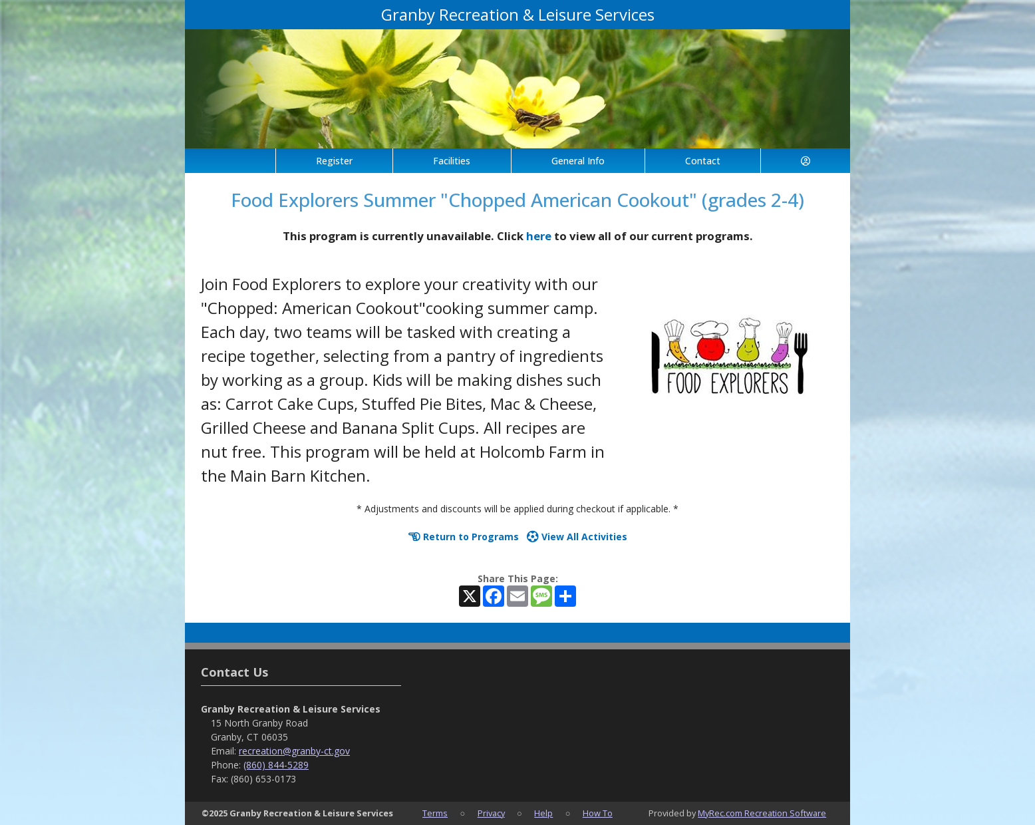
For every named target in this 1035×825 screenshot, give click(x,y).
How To (598, 813)
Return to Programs (463, 536)
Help (543, 813)
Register (334, 160)
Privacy (491, 813)
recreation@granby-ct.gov (294, 750)
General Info (578, 160)
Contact (702, 160)
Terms (435, 813)
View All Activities (577, 536)
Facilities (451, 160)
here (538, 236)
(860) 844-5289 (276, 764)
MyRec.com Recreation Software (762, 813)
